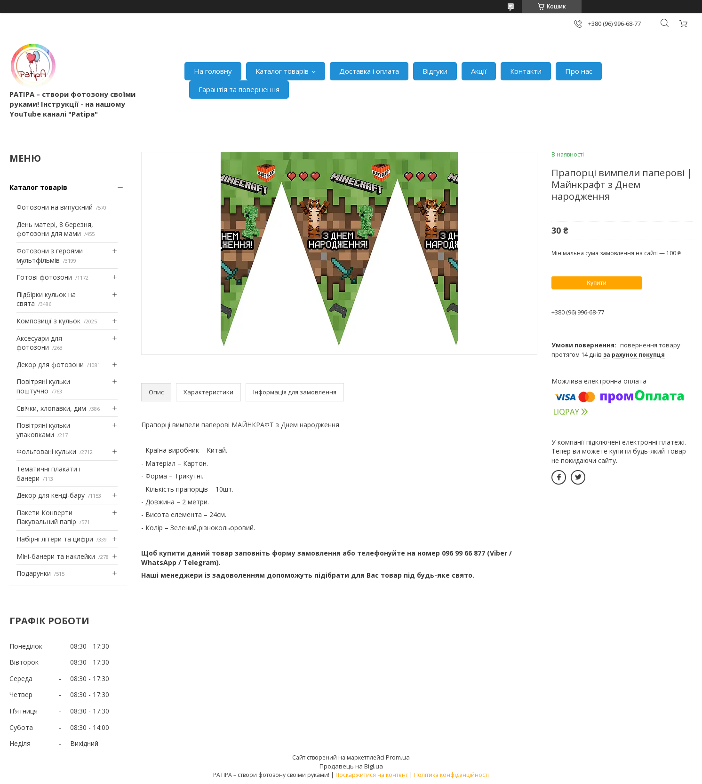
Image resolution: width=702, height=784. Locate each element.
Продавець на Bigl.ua (351, 766)
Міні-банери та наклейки (55, 556)
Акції (479, 71)
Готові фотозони (44, 277)
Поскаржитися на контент (371, 775)
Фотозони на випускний (54, 207)
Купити (596, 282)
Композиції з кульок (48, 320)
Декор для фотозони (50, 364)
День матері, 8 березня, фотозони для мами (54, 229)
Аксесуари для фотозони (39, 343)
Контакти (526, 71)
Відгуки (435, 71)
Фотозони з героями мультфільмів (49, 255)
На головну (213, 71)
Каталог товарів (282, 71)
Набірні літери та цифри (54, 538)
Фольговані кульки (46, 451)
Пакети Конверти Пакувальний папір (46, 517)
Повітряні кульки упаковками (43, 430)
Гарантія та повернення (239, 89)
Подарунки (33, 573)
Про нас (578, 71)
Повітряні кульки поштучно (43, 386)
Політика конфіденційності (451, 775)
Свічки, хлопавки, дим (51, 408)
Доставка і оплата (369, 71)
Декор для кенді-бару (50, 495)
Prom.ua (398, 757)
